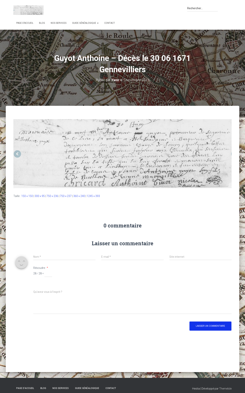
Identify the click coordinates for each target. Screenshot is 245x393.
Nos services (58, 23)
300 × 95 (40, 196)
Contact (109, 23)
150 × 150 (27, 196)
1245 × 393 (93, 196)
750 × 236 (52, 196)
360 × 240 (79, 196)
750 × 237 (66, 196)
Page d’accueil (24, 23)
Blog (42, 23)
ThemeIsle (225, 388)
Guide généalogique (85, 23)
